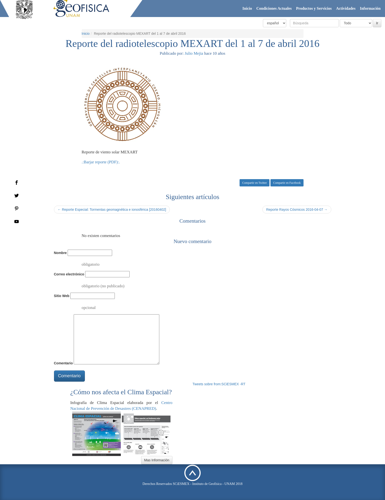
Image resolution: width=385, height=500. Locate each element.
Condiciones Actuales (274, 8)
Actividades (346, 8)
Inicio (247, 8)
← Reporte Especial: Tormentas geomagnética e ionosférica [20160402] (112, 209)
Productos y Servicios (313, 8)
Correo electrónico (69, 274)
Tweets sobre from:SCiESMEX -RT (219, 384)
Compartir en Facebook (287, 182)
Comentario (63, 363)
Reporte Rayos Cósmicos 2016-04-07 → (296, 209)
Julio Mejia (194, 53)
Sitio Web (62, 296)
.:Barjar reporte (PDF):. (101, 162)
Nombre (60, 253)
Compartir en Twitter (254, 182)
